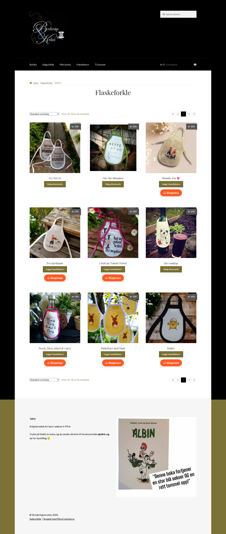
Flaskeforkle (46, 82)
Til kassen (100, 64)
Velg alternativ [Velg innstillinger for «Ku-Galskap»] (171, 269)
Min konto (65, 64)
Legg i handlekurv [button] (171, 184)
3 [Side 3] (189, 114)
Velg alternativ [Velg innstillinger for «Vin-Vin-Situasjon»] (113, 184)
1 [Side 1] (178, 114)
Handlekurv (82, 64)
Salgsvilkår (48, 64)
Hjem (35, 82)
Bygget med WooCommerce (58, 518)
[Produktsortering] (44, 114)
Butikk (33, 64)
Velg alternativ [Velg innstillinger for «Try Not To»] (55, 184)
